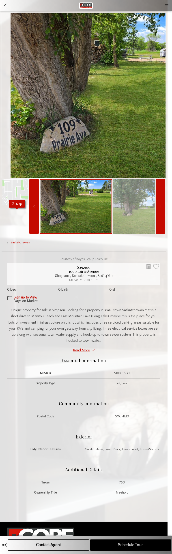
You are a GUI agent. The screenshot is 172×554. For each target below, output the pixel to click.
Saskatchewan (20, 242)
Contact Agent (48, 545)
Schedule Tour (130, 545)
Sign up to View (25, 297)
